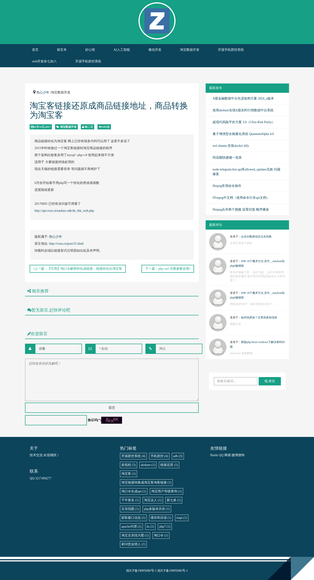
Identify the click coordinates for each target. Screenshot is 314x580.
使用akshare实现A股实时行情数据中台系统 (243, 110)
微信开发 (154, 49)
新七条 (174, 500)
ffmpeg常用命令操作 (227, 186)
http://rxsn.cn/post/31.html (66, 243)
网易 (227, 455)
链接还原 (169, 465)
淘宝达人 (153, 500)
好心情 (90, 49)
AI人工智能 (121, 49)
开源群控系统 (133, 456)
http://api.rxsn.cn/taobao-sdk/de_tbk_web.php (64, 210)
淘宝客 (128, 473)
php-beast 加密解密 (241, 353)
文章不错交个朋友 (241, 243)
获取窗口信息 (133, 517)
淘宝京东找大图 (135, 535)
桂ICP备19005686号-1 (141, 570)
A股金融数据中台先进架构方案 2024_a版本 (243, 98)
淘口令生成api (133, 491)
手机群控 (159, 456)
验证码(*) (94, 420)
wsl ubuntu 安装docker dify (231, 145)
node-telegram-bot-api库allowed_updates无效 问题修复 (246, 172)
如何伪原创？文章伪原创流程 (259, 317)
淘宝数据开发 (189, 49)
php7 (164, 526)
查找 (270, 381)
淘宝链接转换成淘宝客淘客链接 (146, 482)
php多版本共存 (157, 509)
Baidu (214, 455)
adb (177, 456)
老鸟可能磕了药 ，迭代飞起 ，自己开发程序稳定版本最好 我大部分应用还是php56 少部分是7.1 (258, 276)
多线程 (128, 465)
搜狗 (241, 455)
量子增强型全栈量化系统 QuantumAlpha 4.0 (243, 134)
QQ (221, 455)
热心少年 (42, 92)
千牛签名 (130, 500)
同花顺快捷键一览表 (227, 157)
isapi (181, 517)
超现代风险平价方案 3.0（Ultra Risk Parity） (244, 122)
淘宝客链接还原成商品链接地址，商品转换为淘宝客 (109, 110)
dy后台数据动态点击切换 (256, 236)
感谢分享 (235, 324)
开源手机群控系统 (231, 49)
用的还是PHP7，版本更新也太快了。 (252, 304)
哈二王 (89, 126)
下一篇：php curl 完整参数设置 (167, 268)
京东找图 (130, 509)
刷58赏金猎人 (133, 544)
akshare (148, 465)
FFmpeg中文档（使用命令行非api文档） (241, 197)
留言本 (62, 49)
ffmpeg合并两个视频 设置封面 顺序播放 (241, 209)
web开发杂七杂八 (44, 61)
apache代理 (131, 526)
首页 (35, 49)
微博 (235, 455)
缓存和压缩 (161, 517)
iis (150, 526)
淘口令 (161, 535)
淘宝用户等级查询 (166, 491)
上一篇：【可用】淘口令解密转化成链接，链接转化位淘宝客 (77, 268)
